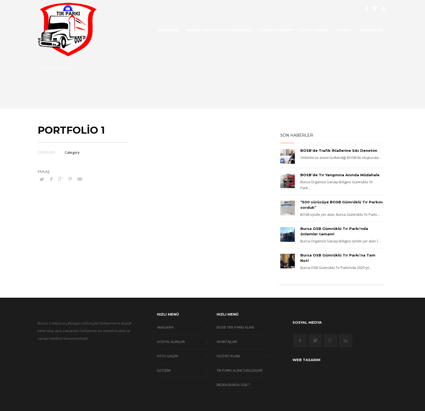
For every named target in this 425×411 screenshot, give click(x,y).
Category (66, 67)
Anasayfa (45, 67)
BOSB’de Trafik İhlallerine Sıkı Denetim (338, 150)
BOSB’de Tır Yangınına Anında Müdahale (339, 175)
